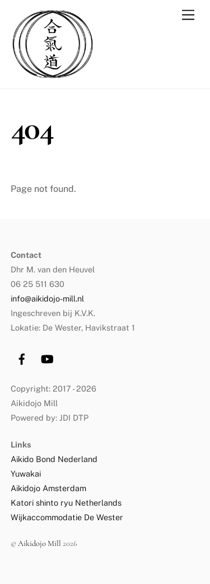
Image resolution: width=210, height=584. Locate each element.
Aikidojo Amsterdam (48, 488)
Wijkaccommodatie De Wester (67, 517)
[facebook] (22, 357)
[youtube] (47, 357)
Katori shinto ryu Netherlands (66, 502)
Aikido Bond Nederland (55, 459)
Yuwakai (26, 473)
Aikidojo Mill (39, 543)
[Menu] (188, 15)
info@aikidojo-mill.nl (47, 298)
